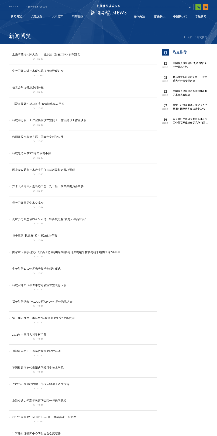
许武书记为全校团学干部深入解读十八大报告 (40, 286)
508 (86, 399)
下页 (103, 399)
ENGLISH (13, 6)
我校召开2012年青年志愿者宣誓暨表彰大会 (39, 216)
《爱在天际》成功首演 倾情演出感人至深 (37, 89)
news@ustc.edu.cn (149, 422)
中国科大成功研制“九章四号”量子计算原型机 (190, 65)
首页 (189, 37)
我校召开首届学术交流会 (27, 158)
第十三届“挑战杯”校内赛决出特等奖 (34, 181)
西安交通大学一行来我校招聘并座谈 (34, 355)
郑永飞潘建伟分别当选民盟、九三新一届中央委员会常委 (47, 147)
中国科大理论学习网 (105, 417)
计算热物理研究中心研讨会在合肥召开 (36, 321)
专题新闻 (200, 16)
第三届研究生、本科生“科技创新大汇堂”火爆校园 (43, 239)
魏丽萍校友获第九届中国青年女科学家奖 (37, 112)
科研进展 (77, 16)
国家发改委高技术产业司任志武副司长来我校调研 (43, 135)
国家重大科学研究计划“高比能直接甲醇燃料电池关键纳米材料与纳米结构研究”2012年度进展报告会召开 (65, 193)
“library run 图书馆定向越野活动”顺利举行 (38, 367)
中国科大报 (180, 16)
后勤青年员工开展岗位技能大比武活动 (36, 263)
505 (65, 399)
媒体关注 (139, 16)
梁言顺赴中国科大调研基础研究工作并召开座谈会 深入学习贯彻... (190, 121)
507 (79, 399)
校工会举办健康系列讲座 (27, 77)
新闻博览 (16, 16)
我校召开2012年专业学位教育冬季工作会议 (39, 379)
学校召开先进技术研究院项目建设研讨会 (37, 65)
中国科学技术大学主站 (36, 6)
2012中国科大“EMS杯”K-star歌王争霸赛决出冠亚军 (44, 309)
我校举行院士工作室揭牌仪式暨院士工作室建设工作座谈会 (48, 100)
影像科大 (159, 16)
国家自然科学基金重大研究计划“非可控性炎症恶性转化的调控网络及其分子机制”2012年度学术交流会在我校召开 (65, 390)
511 (95, 399)
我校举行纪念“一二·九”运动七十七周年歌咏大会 (42, 228)
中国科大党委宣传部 (130, 417)
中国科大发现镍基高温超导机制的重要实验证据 (190, 93)
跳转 (122, 399)
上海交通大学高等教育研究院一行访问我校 (38, 297)
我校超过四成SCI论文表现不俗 (31, 123)
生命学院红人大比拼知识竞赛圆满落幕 (36, 332)
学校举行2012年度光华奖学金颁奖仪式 (36, 205)
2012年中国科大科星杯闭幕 (29, 251)
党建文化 (36, 16)
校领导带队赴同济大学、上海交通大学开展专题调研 (190, 79)
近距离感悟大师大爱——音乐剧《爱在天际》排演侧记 (46, 54)
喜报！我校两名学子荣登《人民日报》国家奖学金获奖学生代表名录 (190, 107)
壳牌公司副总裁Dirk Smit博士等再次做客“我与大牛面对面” (48, 170)
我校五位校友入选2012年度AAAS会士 (35, 344)
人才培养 (57, 16)
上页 (44, 399)
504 (58, 399)
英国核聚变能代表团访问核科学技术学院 (37, 274)
